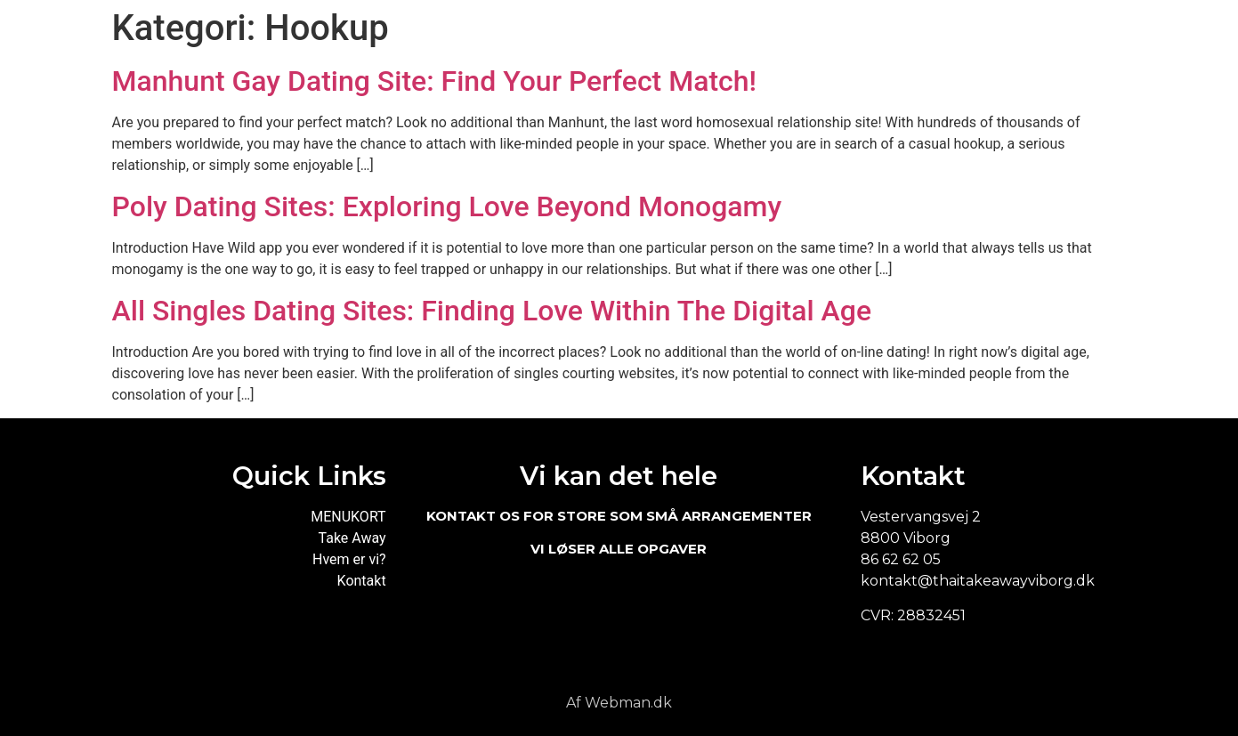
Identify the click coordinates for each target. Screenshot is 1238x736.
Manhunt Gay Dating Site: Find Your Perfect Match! (434, 81)
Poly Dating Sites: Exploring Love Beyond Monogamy (447, 206)
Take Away (352, 538)
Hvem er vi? (349, 559)
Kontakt (361, 580)
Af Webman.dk (619, 702)
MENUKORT (348, 516)
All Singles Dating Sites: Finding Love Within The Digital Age (492, 311)
